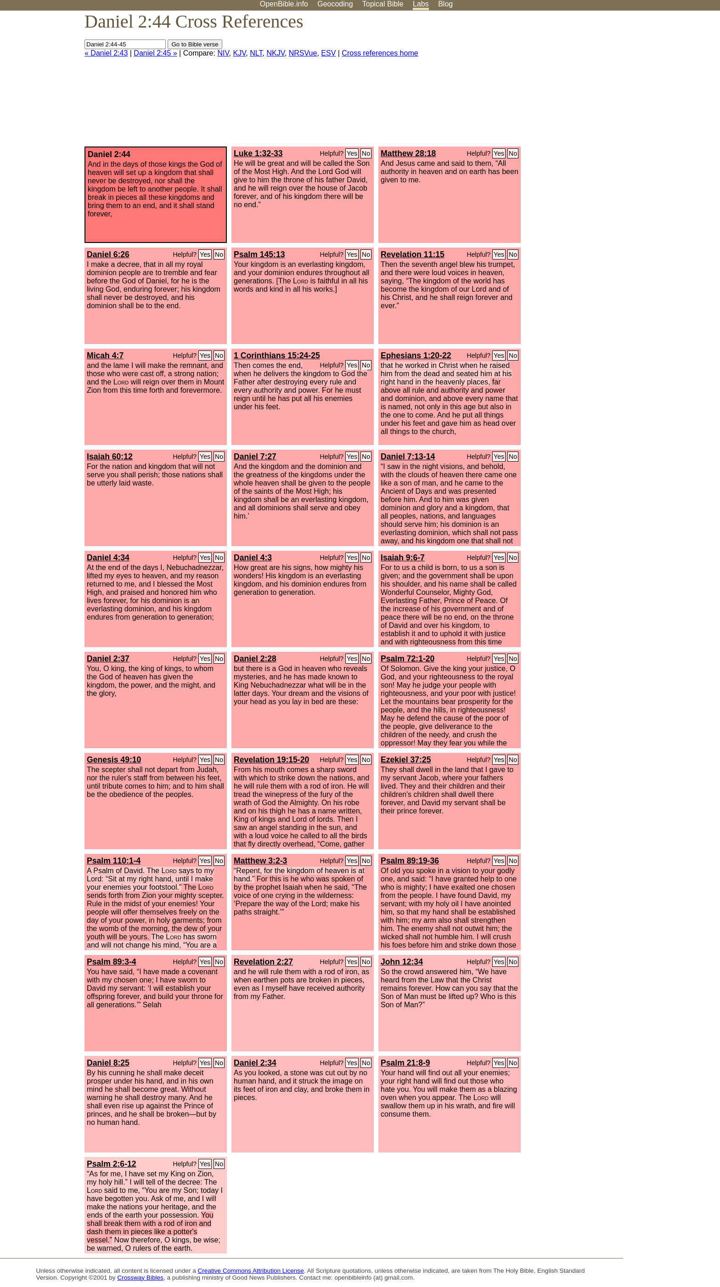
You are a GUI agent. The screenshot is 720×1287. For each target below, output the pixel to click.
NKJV (275, 53)
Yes (352, 153)
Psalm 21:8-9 (405, 1062)
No (366, 153)
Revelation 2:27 (263, 961)
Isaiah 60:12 (110, 456)
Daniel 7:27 (255, 456)
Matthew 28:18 (408, 153)
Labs (421, 4)
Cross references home (380, 53)
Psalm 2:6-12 (111, 1163)
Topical (383, 4)
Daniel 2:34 (255, 1062)
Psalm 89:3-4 (111, 961)
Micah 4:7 (105, 355)
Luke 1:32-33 (258, 153)
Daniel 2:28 (255, 658)
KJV (239, 53)
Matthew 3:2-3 (260, 860)
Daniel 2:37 (108, 658)
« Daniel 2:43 (106, 53)
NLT (256, 53)
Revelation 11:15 (412, 254)
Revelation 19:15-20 (271, 759)
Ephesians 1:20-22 (416, 355)
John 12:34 (402, 961)
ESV (328, 53)
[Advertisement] (627, 82)
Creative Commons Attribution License (251, 1270)
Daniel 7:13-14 (408, 456)
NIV (223, 53)
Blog (445, 4)
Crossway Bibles (140, 1277)
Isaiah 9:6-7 (403, 557)
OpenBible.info (284, 4)
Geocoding (335, 4)
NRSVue (303, 53)
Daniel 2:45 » (155, 53)
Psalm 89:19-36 (410, 860)
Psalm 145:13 (259, 254)
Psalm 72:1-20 (407, 658)
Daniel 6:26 (108, 254)
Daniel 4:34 (108, 557)
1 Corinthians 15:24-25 (277, 355)
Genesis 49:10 (114, 759)
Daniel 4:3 (253, 557)
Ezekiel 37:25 (406, 759)
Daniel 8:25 (108, 1062)
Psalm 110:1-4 (114, 860)
